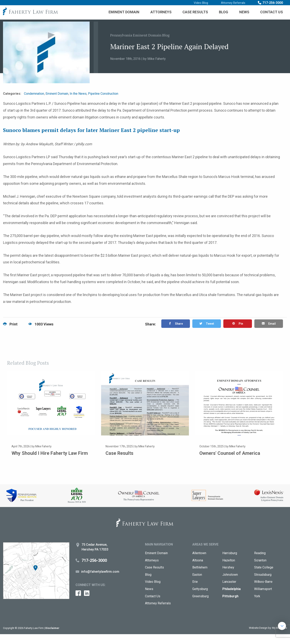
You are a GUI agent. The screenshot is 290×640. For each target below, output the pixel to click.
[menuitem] (124, 12)
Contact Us (271, 12)
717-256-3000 (272, 3)
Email (269, 324)
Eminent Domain (124, 12)
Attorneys (161, 12)
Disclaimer (52, 633)
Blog (223, 12)
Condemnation (34, 94)
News (244, 12)
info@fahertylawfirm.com (100, 577)
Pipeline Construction (103, 94)
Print (10, 324)
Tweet (206, 324)
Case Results (195, 12)
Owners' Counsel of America (231, 453)
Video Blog (201, 3)
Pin (237, 324)
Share (175, 324)
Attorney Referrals (233, 3)
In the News (78, 94)
